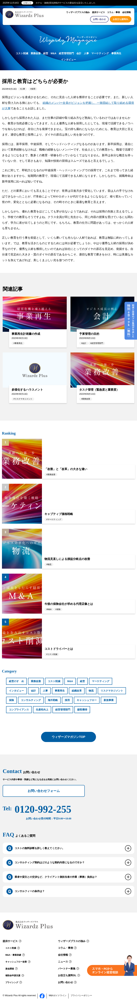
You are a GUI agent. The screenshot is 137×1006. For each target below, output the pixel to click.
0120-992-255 (43, 812)
